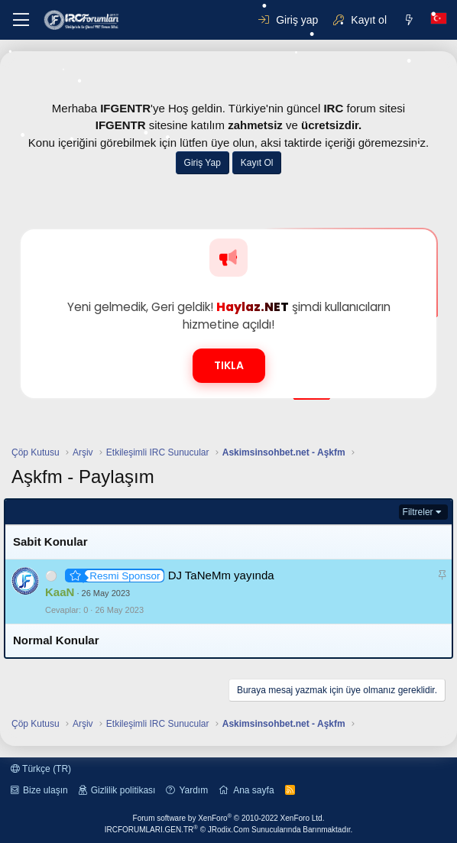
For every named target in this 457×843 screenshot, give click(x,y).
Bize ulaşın (45, 790)
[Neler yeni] (408, 20)
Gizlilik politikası (123, 790)
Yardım (193, 790)
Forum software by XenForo (229, 818)
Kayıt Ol (257, 162)
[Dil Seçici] (438, 20)
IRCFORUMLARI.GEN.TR (229, 829)
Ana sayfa (253, 790)
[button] (21, 20)
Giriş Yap (202, 162)
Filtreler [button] (418, 512)
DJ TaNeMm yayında (221, 575)
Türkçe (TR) (41, 769)
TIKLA (229, 365)
